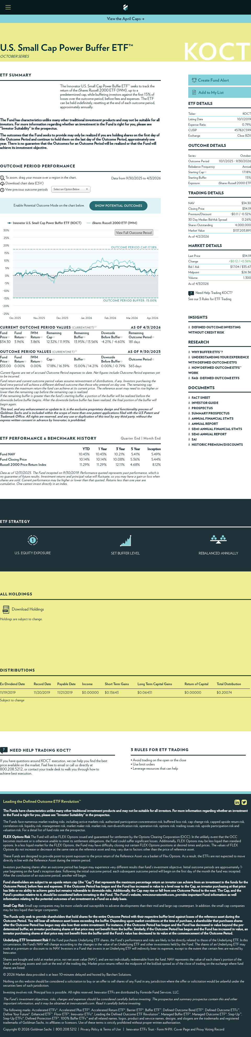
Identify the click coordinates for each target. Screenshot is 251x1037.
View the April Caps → (125, 19)
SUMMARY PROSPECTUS (211, 413)
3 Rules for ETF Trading (215, 299)
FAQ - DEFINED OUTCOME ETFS (215, 378)
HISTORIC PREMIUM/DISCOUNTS (217, 444)
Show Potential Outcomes (118, 205)
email (62, 765)
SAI (194, 439)
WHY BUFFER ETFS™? (207, 352)
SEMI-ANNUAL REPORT (209, 434)
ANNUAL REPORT (205, 423)
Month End (152, 438)
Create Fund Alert (213, 80)
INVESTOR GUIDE (205, 403)
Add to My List (211, 93)
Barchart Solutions (118, 974)
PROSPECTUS (202, 408)
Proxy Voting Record (210, 1029)
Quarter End (130, 438)
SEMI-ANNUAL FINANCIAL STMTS (217, 429)
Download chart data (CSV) (24, 183)
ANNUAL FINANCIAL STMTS (212, 418)
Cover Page (182, 1029)
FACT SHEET (201, 397)
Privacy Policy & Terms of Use (101, 1029)
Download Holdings (23, 609)
